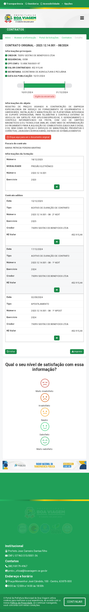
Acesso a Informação (25, 37)
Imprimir (77, 351)
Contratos (67, 37)
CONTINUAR (74, 601)
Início (8, 37)
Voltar (11, 351)
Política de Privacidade (21, 603)
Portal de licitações (49, 37)
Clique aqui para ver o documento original (28, 137)
